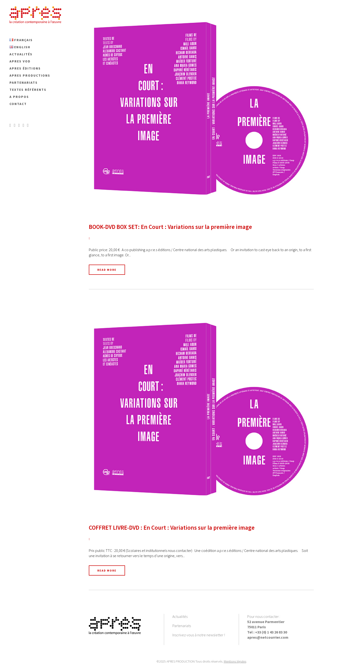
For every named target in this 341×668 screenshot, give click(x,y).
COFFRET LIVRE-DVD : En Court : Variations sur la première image (172, 527)
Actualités (180, 616)
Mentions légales (235, 661)
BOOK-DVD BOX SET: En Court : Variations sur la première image (170, 227)
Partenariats (181, 625)
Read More (107, 269)
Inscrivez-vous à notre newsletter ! (198, 635)
